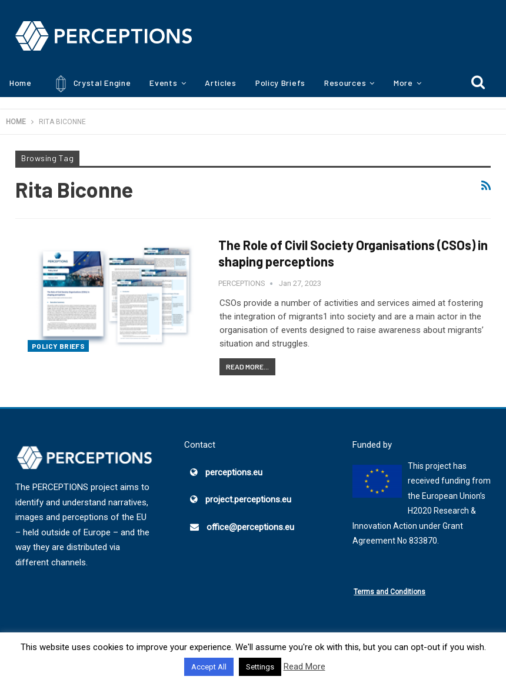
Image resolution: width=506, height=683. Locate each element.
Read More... (247, 366)
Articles (221, 83)
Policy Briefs (280, 83)
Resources (345, 83)
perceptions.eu (233, 472)
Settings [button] (260, 666)
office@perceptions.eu (250, 527)
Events (163, 83)
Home (20, 83)
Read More (304, 666)
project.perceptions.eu (248, 499)
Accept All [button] (209, 666)
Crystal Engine (91, 84)
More (403, 83)
